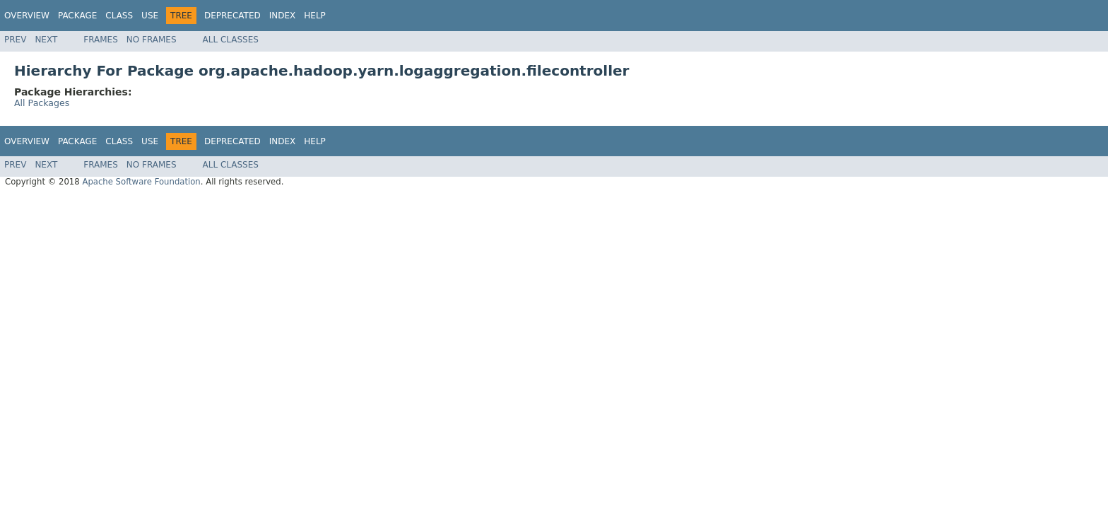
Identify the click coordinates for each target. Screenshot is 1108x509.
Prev (15, 40)
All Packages (41, 103)
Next (46, 40)
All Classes (231, 40)
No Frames (151, 40)
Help (315, 16)
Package (77, 16)
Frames (100, 40)
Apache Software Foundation (141, 182)
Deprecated (232, 16)
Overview (26, 16)
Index (282, 16)
